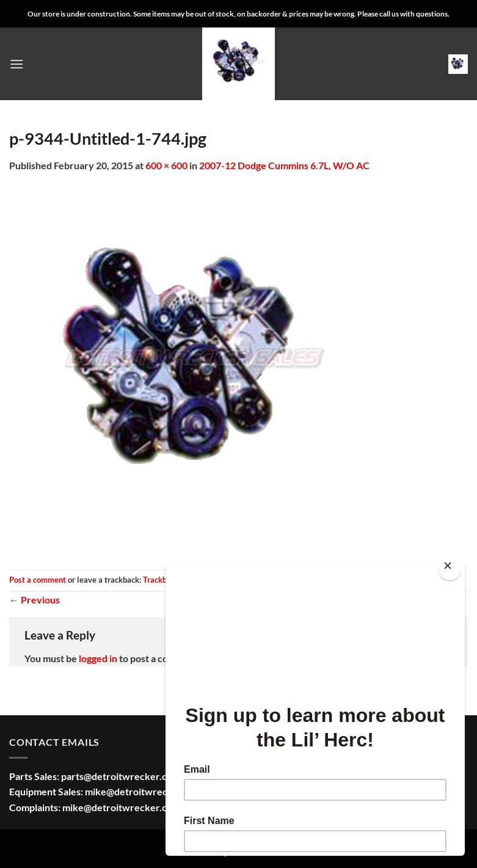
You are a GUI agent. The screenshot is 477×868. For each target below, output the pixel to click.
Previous (34, 599)
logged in (98, 658)
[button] (16, 64)
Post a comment (37, 580)
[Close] (450, 568)
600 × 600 (166, 165)
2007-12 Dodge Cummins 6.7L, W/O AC (284, 165)
